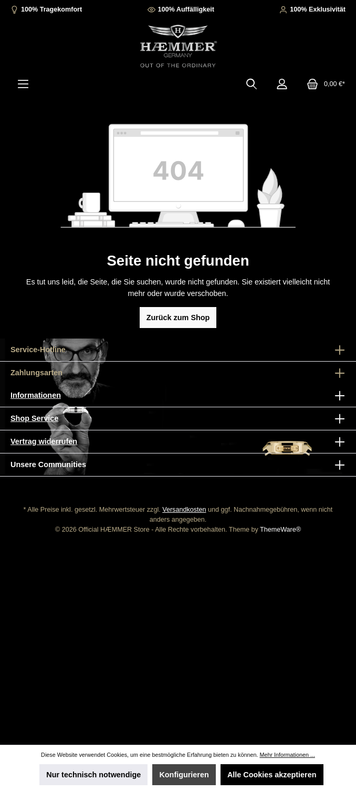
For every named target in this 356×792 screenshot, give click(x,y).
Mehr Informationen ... (287, 755)
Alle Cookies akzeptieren (272, 774)
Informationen (36, 395)
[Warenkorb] (322, 84)
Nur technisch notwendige (93, 774)
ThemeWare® (280, 529)
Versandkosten (184, 509)
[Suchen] (251, 84)
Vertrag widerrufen (44, 441)
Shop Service (34, 418)
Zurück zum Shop (178, 317)
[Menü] (23, 84)
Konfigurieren (183, 774)
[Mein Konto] (282, 84)
